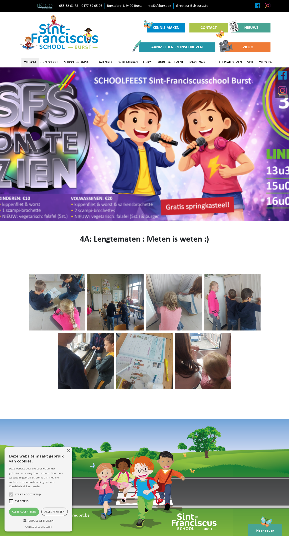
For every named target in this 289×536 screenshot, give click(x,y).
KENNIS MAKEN (163, 26)
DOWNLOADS (197, 62)
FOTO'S (147, 62)
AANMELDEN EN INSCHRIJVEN (171, 47)
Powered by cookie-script (38, 526)
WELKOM (30, 62)
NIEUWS (245, 27)
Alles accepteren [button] (24, 511)
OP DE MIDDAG (128, 62)
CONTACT (212, 29)
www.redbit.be (76, 515)
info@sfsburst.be (159, 6)
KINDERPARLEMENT (170, 62)
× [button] (68, 451)
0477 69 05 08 (92, 6)
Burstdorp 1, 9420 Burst (124, 6)
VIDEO (239, 47)
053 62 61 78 (68, 6)
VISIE (250, 62)
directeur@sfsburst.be (192, 6)
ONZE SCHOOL (49, 62)
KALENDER (105, 62)
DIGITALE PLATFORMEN (227, 62)
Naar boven (265, 528)
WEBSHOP (265, 62)
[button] (38, 520)
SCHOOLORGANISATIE (78, 62)
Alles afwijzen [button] (54, 511)
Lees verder (33, 486)
